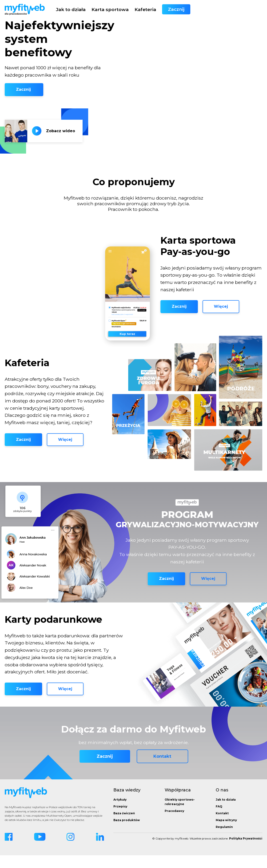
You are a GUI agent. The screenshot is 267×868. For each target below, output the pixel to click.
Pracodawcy (174, 823)
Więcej (221, 313)
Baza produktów (126, 833)
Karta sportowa (182, 9)
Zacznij (248, 9)
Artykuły (120, 812)
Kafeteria (217, 9)
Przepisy (120, 819)
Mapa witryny (226, 833)
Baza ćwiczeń (124, 826)
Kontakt (162, 769)
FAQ (219, 819)
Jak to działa (143, 9)
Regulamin (224, 839)
